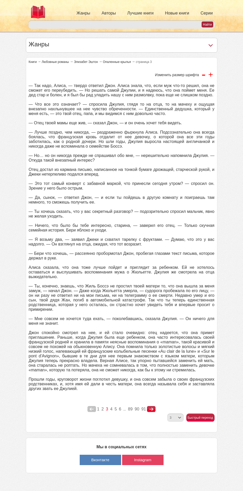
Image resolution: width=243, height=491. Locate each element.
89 (130, 409)
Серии (207, 13)
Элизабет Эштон (86, 62)
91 (143, 409)
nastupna (151, 409)
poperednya (91, 409)
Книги (33, 62)
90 (137, 409)
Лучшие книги (140, 13)
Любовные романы (55, 62)
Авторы (109, 13)
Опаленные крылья (117, 62)
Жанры (83, 13)
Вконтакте (100, 460)
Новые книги (177, 13)
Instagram (142, 460)
